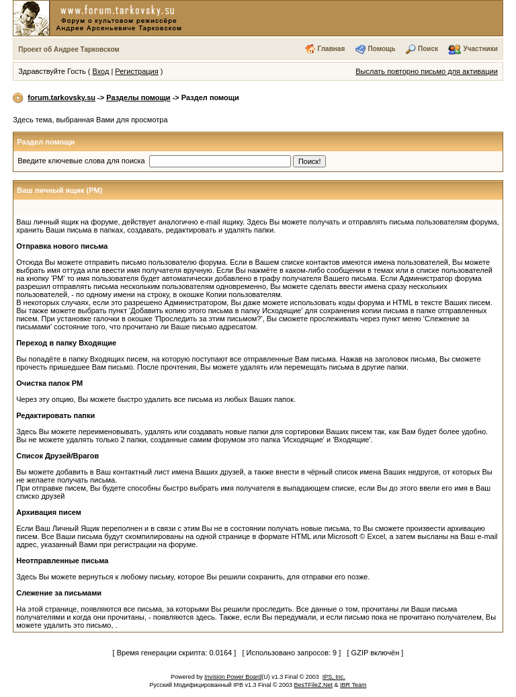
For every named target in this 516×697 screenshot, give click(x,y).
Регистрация (136, 71)
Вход (100, 71)
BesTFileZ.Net (313, 685)
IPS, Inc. (333, 676)
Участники (480, 48)
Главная (331, 48)
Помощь (382, 48)
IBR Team (353, 685)
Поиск (428, 48)
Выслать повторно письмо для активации (426, 71)
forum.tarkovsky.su (61, 97)
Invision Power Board (232, 676)
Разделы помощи (138, 97)
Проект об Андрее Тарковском (69, 49)
